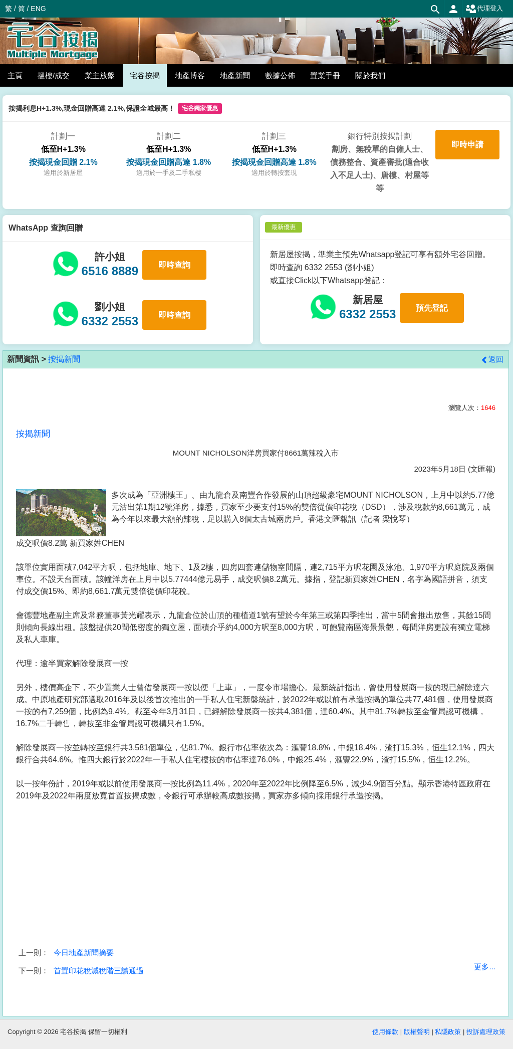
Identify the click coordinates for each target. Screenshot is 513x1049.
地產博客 (190, 75)
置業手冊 (325, 75)
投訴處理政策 (485, 1031)
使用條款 (385, 1031)
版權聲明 (417, 1031)
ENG (38, 9)
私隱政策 (448, 1031)
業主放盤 (100, 75)
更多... (484, 966)
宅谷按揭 (145, 75)
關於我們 (370, 75)
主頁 (15, 75)
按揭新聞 (64, 359)
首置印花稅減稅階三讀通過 (99, 970)
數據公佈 (280, 75)
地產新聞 (235, 75)
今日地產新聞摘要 (84, 952)
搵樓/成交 (54, 75)
